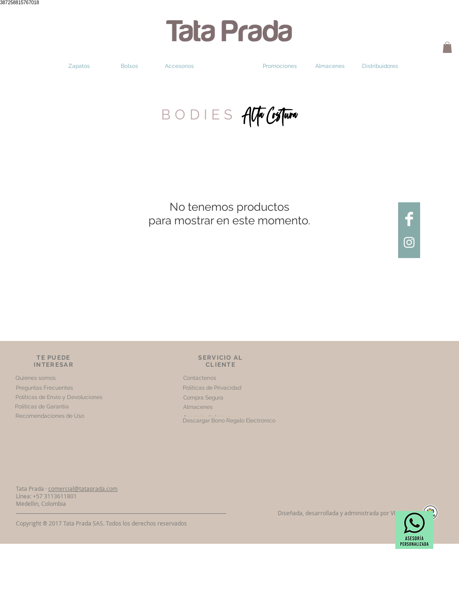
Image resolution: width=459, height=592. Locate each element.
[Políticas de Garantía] (42, 407)
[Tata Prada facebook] (409, 219)
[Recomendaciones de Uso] (50, 416)
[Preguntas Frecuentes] (44, 388)
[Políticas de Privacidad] (212, 388)
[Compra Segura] (203, 398)
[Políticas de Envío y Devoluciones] (59, 397)
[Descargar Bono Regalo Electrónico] (228, 421)
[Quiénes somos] (35, 378)
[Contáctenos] (199, 378)
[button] (447, 47)
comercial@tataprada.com (83, 488)
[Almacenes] (198, 407)
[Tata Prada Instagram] (409, 242)
